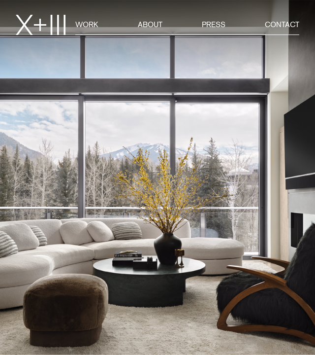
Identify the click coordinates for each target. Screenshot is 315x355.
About (150, 24)
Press (213, 24)
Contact (282, 24)
